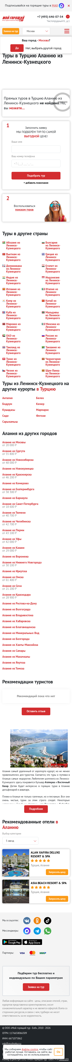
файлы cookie (30, 1049)
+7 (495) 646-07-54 (50, 17)
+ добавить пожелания (36, 182)
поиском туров (24, 209)
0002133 (64, 1059)
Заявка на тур (10, 31)
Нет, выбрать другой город (43, 48)
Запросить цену (57, 872)
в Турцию (46, 389)
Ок (58, 1052)
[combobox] (20, 841)
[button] (11, 245)
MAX (55, 5)
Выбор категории (11, 833)
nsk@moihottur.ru (11, 1043)
